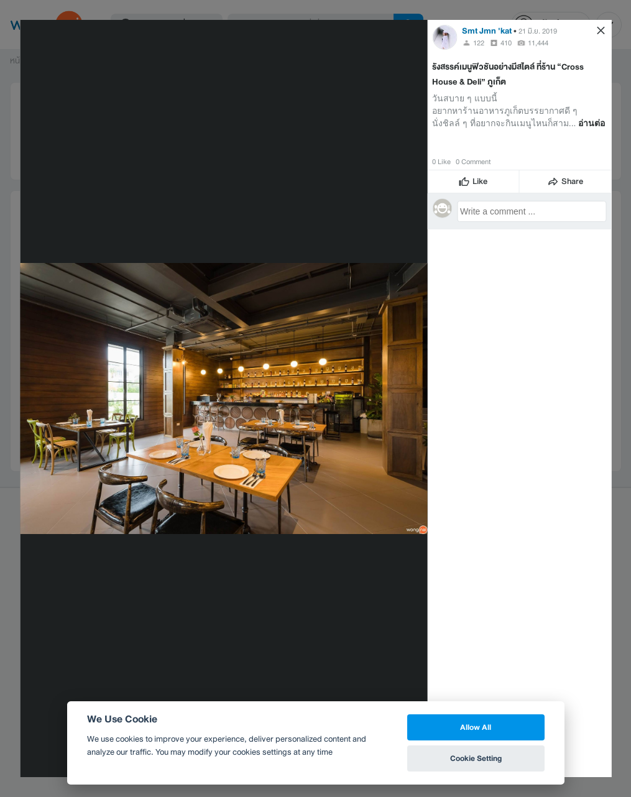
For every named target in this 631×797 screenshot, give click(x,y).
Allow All (475, 727)
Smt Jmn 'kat (487, 30)
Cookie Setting (476, 758)
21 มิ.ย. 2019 (537, 31)
